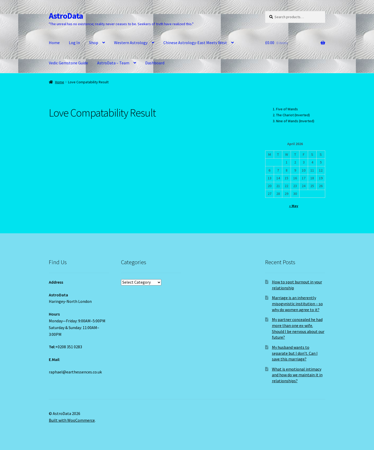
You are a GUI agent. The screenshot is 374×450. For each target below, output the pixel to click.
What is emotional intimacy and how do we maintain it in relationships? (297, 374)
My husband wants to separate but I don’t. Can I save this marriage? (295, 353)
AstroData (66, 16)
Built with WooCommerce (72, 420)
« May (293, 205)
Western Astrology (131, 42)
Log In (74, 42)
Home (54, 42)
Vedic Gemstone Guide (68, 62)
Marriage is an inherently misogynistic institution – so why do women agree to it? (297, 303)
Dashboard (154, 62)
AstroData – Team (113, 62)
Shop (93, 42)
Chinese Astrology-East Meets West (195, 42)
